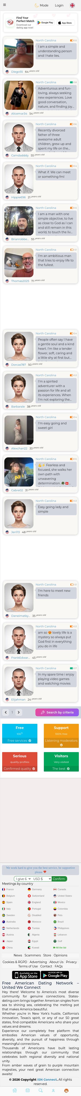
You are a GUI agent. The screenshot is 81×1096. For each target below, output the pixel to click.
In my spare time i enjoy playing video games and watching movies (56, 678)
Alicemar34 (19, 113)
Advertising (38, 962)
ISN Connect (47, 1080)
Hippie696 (18, 197)
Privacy (71, 962)
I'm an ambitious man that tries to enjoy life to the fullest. (56, 260)
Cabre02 (17, 490)
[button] (4, 4)
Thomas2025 (20, 281)
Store (47, 955)
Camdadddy (20, 155)
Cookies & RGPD (15, 962)
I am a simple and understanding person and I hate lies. (55, 51)
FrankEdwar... (20, 657)
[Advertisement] (40, 22)
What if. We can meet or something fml (54, 174)
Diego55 (17, 71)
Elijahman (18, 699)
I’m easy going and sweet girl (52, 425)
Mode (41, 5)
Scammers (32, 955)
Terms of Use (28, 966)
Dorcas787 (18, 364)
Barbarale (18, 406)
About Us (56, 962)
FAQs (59, 966)
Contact (46, 966)
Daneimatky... (20, 615)
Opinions (60, 955)
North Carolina (46, 40)
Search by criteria (57, 712)
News (18, 955)
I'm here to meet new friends (54, 593)
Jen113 (15, 532)
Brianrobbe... (20, 239)
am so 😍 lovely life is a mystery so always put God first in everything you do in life (55, 639)
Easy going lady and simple (53, 509)
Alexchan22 (19, 448)
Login (59, 5)
